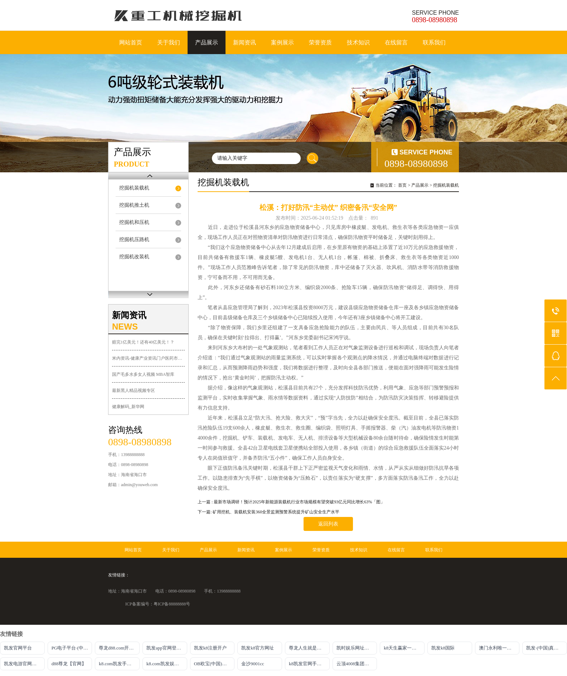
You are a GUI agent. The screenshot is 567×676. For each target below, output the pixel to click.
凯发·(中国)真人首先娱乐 (546, 648)
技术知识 (358, 42)
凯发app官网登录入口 (166, 648)
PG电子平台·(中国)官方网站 (72, 648)
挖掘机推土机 (134, 205)
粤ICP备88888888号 (172, 604)
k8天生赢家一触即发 (404, 648)
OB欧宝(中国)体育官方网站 (214, 663)
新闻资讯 (244, 42)
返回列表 (328, 524)
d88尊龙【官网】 (69, 663)
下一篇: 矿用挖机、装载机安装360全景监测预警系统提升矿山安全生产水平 (268, 511)
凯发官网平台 (18, 648)
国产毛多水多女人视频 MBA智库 (143, 374)
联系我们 (434, 42)
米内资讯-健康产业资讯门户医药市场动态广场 (148, 358)
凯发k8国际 (443, 648)
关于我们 (168, 42)
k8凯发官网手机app (308, 663)
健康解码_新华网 (128, 406)
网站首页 (130, 42)
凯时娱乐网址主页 (355, 648)
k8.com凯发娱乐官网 (166, 663)
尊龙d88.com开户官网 (119, 648)
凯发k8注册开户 (210, 648)
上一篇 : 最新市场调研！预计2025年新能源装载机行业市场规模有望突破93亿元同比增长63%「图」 (291, 501)
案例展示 (282, 42)
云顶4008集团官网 (355, 663)
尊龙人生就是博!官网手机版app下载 (309, 648)
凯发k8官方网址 (257, 648)
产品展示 (206, 42)
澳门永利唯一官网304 (499, 648)
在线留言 (396, 42)
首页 (402, 185)
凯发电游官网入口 (22, 663)
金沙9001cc (252, 663)
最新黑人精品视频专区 (133, 390)
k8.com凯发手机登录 (119, 663)
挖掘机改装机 (134, 256)
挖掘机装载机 (134, 188)
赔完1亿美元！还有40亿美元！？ (143, 342)
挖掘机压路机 (134, 239)
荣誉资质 (320, 42)
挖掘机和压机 (134, 222)
